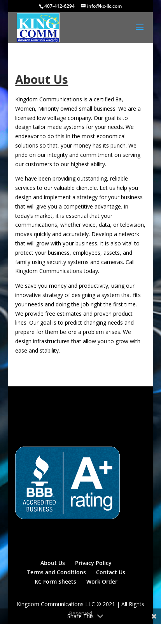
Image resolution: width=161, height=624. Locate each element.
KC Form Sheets (55, 581)
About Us (52, 563)
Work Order (101, 581)
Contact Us (110, 572)
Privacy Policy (93, 563)
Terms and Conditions (56, 572)
